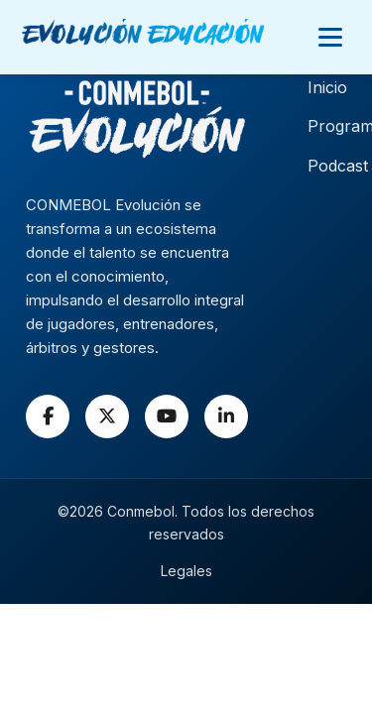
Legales (186, 570)
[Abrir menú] (330, 37)
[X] (107, 416)
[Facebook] (47, 416)
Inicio (327, 87)
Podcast (338, 166)
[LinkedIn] (226, 416)
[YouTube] (166, 416)
